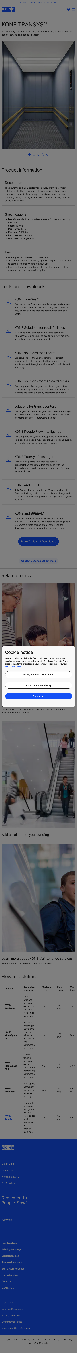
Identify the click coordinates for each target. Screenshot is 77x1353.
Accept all (38, 696)
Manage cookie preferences (38, 674)
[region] (38, 676)
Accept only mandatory (38, 685)
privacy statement (13, 666)
